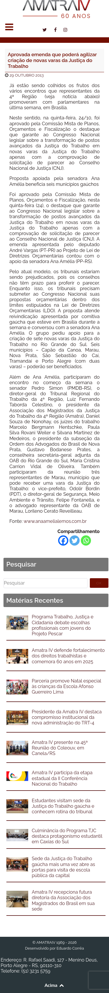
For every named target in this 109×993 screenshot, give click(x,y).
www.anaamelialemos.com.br (55, 521)
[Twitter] (74, 540)
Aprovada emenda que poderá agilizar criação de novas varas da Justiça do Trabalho (52, 60)
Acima (54, 985)
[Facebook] (63, 540)
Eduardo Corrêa (70, 948)
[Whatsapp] (86, 540)
